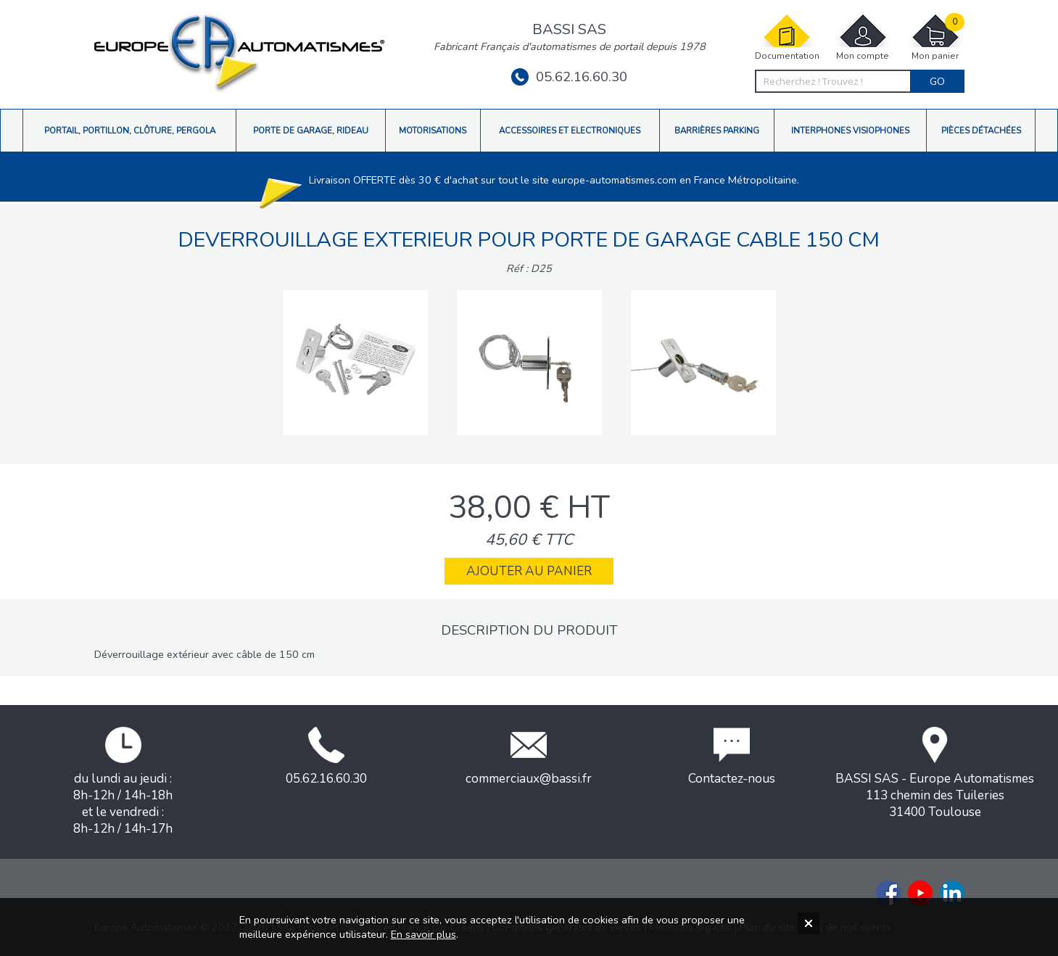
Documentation (787, 37)
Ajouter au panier (529, 571)
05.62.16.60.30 (569, 77)
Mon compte (863, 37)
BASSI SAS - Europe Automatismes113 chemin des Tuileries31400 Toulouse (934, 773)
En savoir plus (423, 934)
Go (937, 81)
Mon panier (935, 37)
